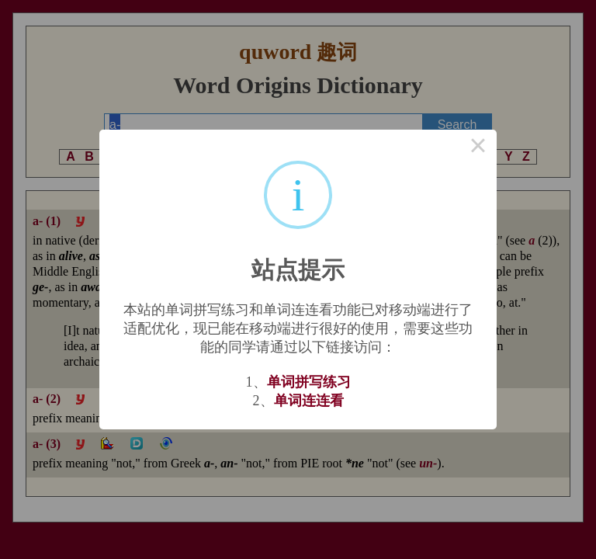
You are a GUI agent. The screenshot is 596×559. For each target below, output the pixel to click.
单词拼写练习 (309, 382)
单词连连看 (309, 400)
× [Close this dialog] (478, 148)
